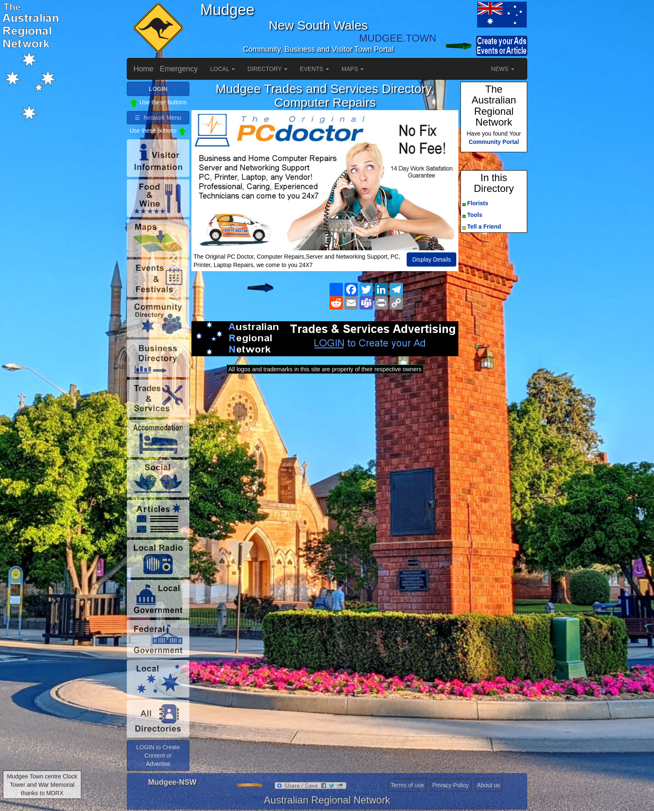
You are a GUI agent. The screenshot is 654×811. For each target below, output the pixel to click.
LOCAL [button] (222, 68)
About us (488, 785)
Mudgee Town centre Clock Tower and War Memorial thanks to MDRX (42, 784)
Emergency (179, 69)
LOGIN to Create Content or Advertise (158, 755)
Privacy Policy (451, 785)
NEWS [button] (502, 68)
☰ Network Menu (158, 117)
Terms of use (407, 785)
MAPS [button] (353, 68)
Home (143, 69)
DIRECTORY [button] (267, 68)
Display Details (431, 259)
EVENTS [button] (314, 68)
